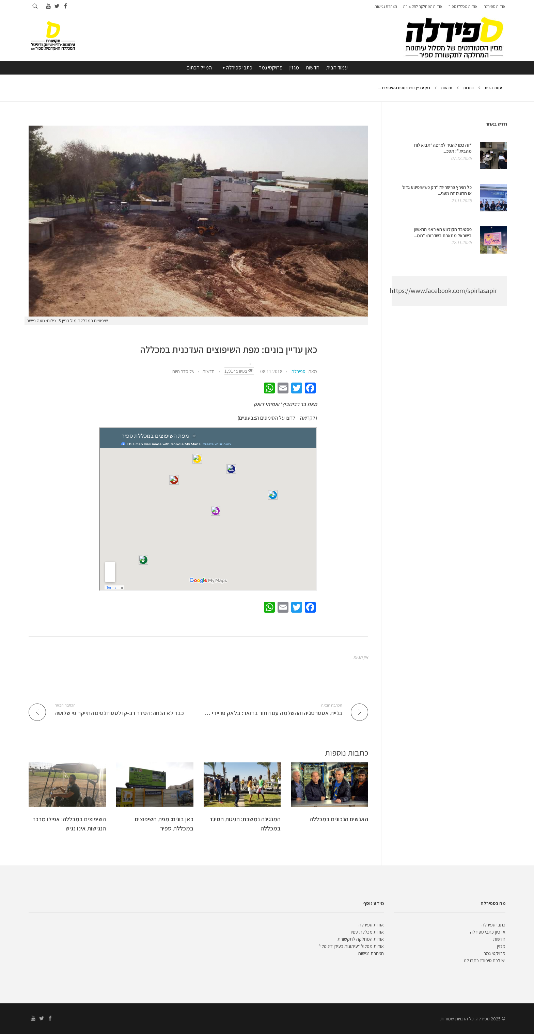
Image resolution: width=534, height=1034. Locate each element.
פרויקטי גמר (271, 67)
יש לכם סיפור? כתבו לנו (484, 960)
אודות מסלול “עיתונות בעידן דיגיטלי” (351, 946)
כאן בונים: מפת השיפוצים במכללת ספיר (164, 823)
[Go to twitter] (56, 6)
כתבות (468, 87)
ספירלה (298, 371)
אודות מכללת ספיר (366, 932)
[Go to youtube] (48, 6)
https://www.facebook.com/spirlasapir (443, 290)
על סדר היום (183, 371)
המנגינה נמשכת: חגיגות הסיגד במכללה (245, 823)
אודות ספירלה (371, 925)
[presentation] (198, 221)
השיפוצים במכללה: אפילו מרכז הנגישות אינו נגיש (69, 823)
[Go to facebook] (65, 6)
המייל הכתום (199, 67)
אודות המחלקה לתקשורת (360, 939)
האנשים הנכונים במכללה (339, 819)
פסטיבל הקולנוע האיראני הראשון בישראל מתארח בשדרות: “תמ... (443, 232)
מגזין (294, 67)
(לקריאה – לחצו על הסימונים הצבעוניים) (277, 417)
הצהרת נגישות (371, 953)
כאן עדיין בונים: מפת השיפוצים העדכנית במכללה (228, 349)
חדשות (312, 67)
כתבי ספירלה (236, 68)
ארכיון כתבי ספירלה (487, 932)
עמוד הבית (337, 67)
